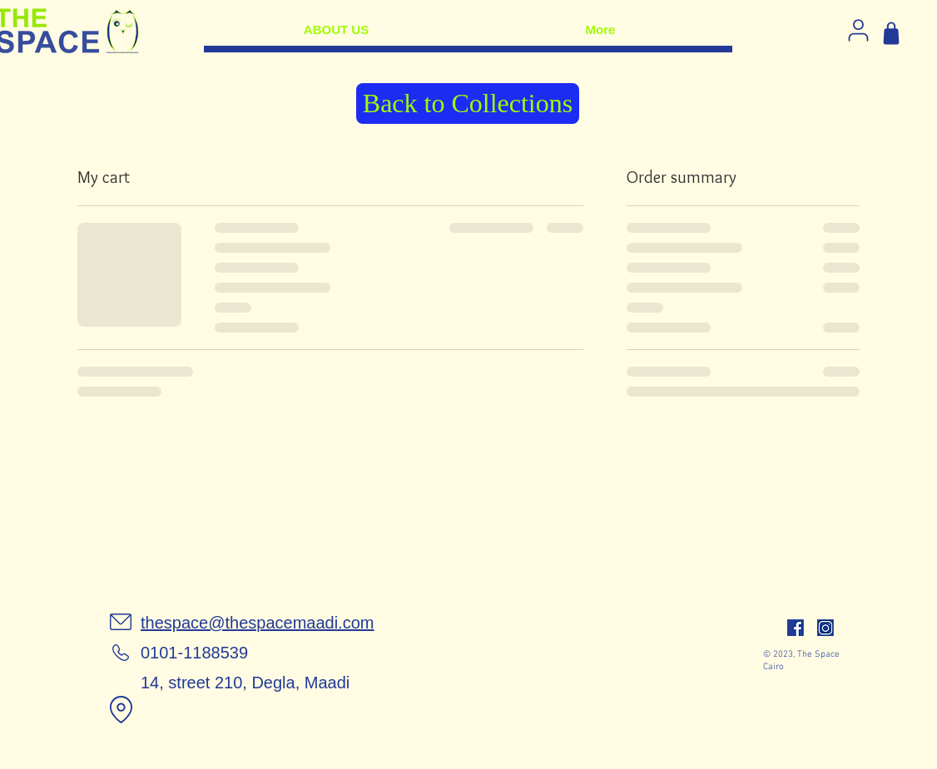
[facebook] (795, 627)
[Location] (121, 709)
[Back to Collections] (467, 103)
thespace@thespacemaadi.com (257, 623)
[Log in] (858, 30)
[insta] (825, 627)
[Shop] (891, 33)
